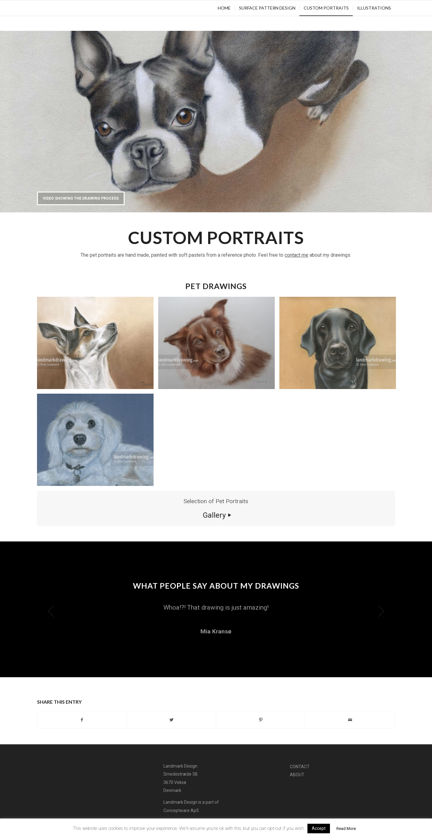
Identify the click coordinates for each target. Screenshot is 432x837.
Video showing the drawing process (81, 198)
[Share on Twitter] (171, 719)
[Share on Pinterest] (260, 719)
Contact (300, 766)
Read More (346, 828)
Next (381, 611)
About (297, 774)
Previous (51, 611)
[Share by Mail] (350, 719)
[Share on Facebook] (82, 719)
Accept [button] (319, 828)
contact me (296, 255)
